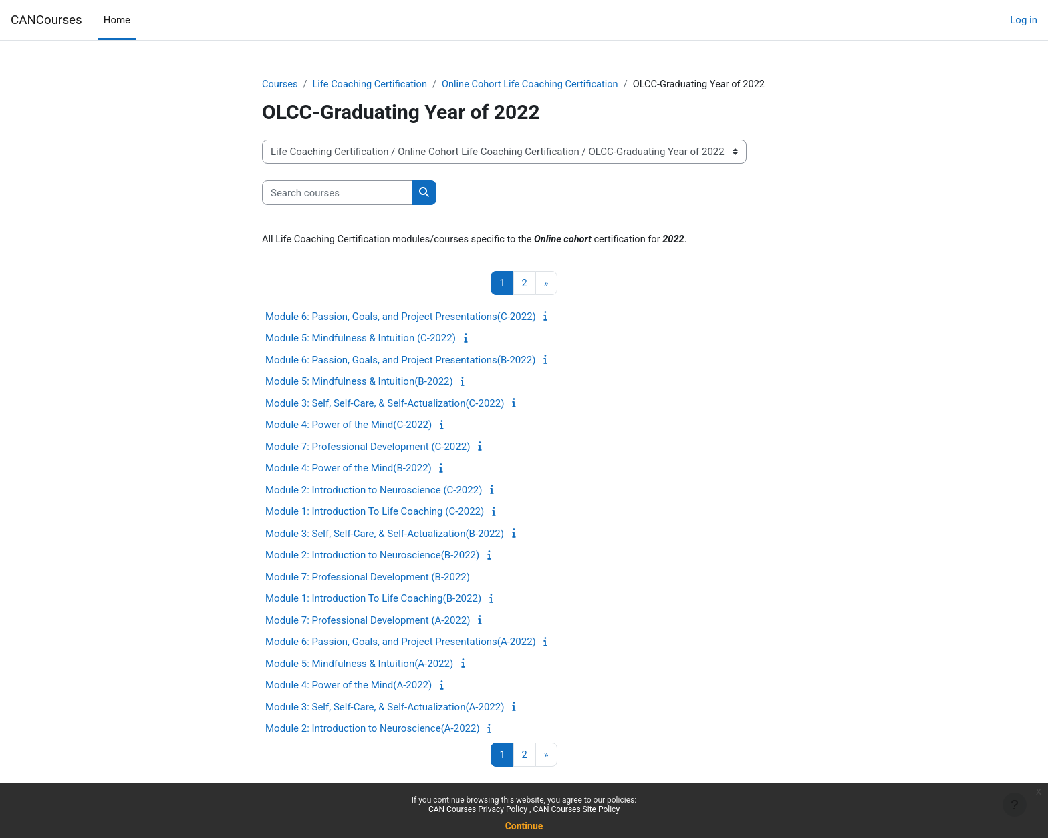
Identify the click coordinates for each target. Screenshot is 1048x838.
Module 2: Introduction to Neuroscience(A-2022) (372, 730)
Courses (280, 85)
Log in (1023, 20)
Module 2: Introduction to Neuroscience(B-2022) (372, 556)
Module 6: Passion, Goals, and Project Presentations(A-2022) (400, 643)
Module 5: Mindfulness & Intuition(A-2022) (359, 665)
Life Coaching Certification (372, 85)
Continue (524, 826)
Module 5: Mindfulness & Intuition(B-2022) (359, 383)
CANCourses (46, 20)
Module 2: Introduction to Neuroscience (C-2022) (373, 491)
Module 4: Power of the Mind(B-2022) (348, 469)
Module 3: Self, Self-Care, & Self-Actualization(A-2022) (384, 708)
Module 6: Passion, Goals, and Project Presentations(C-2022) (400, 318)
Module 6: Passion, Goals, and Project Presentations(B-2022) (400, 361)
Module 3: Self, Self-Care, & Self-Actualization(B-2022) (384, 535)
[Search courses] (337, 193)
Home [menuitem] (117, 20)
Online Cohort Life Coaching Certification (537, 85)
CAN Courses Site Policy (576, 809)
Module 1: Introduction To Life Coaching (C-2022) (374, 513)
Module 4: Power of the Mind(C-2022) (348, 426)
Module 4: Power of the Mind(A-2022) (348, 686)
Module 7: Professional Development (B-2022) (367, 578)
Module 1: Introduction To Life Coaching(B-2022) (373, 600)
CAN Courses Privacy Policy (478, 809)
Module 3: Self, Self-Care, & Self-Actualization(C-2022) (384, 405)
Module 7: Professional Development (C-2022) (367, 448)
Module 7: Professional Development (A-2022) (367, 622)
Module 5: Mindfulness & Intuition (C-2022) (360, 339)
